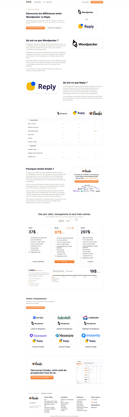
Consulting (46, 412)
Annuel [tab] (68, 221)
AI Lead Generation (81, 399)
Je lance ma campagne (42, 377)
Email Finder (80, 402)
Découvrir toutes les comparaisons (35, 307)
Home (30, 393)
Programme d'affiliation (50, 409)
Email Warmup (80, 405)
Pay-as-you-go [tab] (69, 271)
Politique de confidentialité (67, 399)
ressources (49, 2)
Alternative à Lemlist (49, 404)
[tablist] (64, 221)
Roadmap (63, 405)
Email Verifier (80, 404)
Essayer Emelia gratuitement (35, 28)
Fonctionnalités (38, 2)
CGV (62, 401)
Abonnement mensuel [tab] (58, 271)
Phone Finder (80, 409)
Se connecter (85, 2)
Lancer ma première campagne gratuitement (86, 181)
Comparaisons (64, 409)
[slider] (53, 275)
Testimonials (64, 404)
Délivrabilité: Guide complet (50, 402)
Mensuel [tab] (61, 221)
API (45, 405)
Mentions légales (65, 402)
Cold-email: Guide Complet (50, 401)
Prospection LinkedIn (82, 410)
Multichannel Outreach (82, 407)
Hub (45, 399)
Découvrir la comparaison (54, 28)
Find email (46, 410)
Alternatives (64, 407)
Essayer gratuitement (97, 2)
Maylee (94, 407)
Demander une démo (49, 407)
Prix (44, 2)
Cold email (79, 401)
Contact (63, 410)
